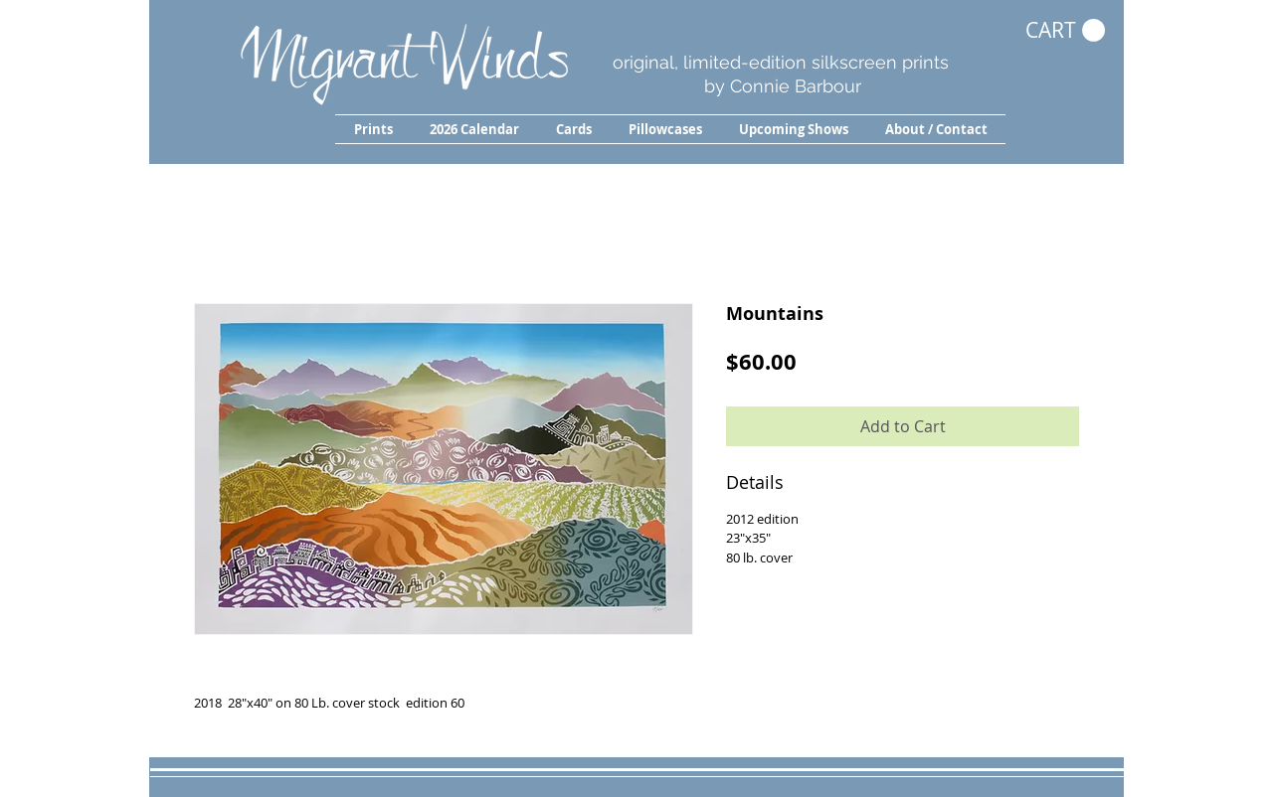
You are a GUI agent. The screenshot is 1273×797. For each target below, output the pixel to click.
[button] (373, 129)
